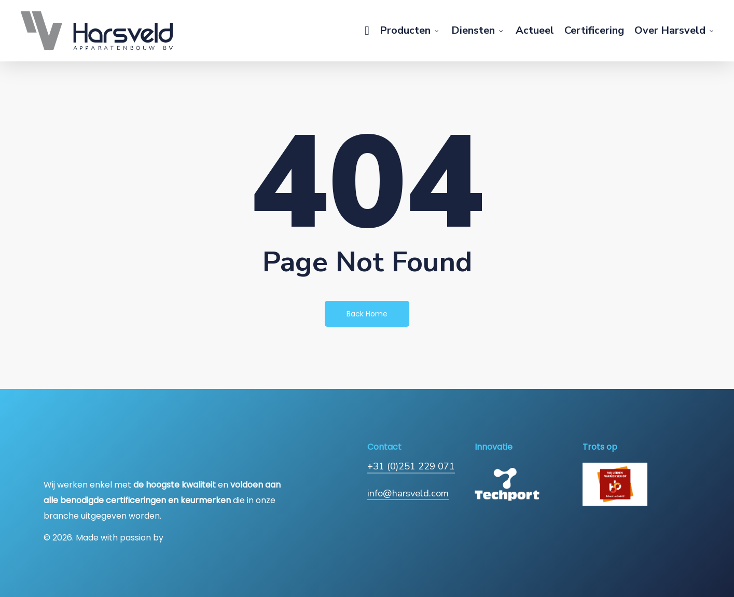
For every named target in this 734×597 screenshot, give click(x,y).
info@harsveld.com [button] (408, 493)
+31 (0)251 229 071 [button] (411, 466)
